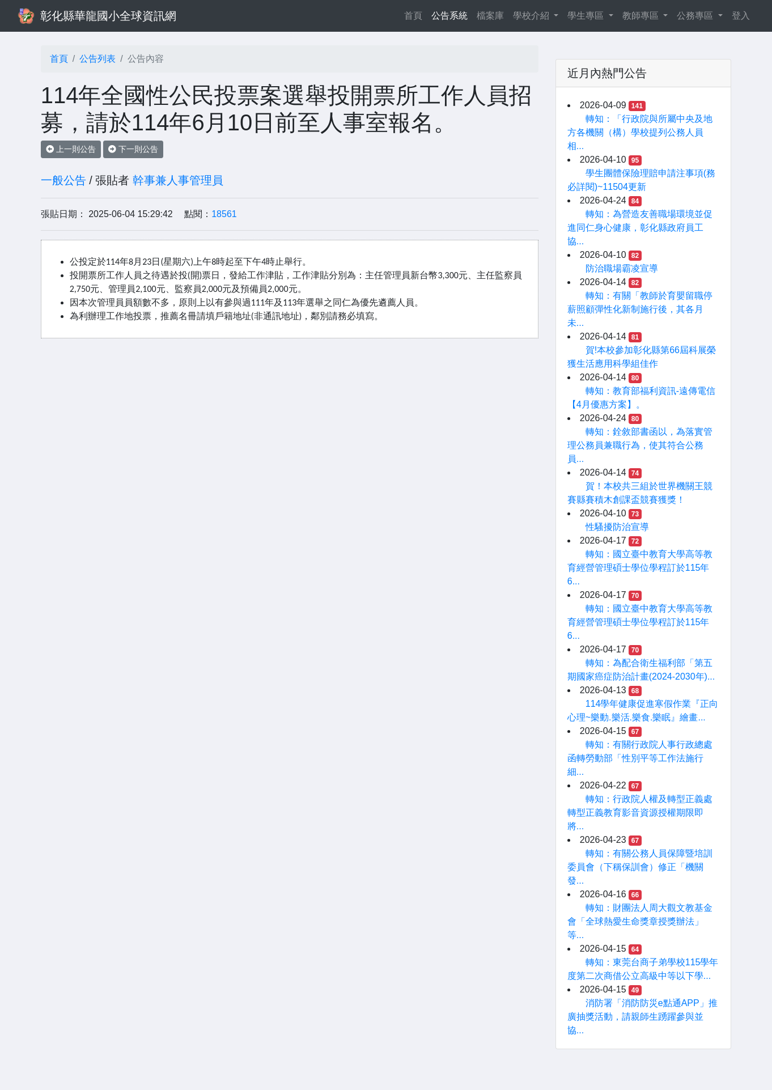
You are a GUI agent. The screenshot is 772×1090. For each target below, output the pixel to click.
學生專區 (586, 15)
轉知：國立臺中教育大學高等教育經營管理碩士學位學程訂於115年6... (639, 567)
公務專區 (696, 15)
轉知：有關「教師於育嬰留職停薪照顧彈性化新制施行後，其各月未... (639, 309)
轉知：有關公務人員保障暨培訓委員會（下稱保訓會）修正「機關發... (639, 867)
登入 (741, 15)
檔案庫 (490, 15)
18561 (224, 214)
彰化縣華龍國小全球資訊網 (108, 16)
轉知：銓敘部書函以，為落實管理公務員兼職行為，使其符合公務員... (639, 445)
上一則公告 (71, 149)
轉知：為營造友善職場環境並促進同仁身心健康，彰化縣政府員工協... (639, 227)
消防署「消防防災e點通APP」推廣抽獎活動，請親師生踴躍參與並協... (642, 1016)
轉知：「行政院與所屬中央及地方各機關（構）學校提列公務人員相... (639, 132)
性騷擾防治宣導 (617, 527)
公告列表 (97, 58)
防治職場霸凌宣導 (622, 268)
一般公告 (63, 180)
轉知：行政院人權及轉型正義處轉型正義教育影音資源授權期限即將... (639, 812)
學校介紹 (532, 15)
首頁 (415, 14)
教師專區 (641, 15)
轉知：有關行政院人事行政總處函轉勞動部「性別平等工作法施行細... (639, 758)
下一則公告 (133, 149)
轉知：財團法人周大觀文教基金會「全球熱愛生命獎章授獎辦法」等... (639, 921)
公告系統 (449, 15)
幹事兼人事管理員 (178, 180)
